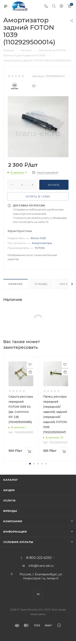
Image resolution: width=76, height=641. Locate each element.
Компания (12, 521)
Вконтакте (38, 594)
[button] (30, 463)
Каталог (10, 479)
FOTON (40, 248)
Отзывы (41, 284)
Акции (9, 490)
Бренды (10, 510)
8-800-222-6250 (39, 557)
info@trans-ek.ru (41, 566)
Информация (15, 531)
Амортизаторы (42, 243)
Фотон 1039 (38, 238)
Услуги (9, 500)
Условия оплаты (18, 542)
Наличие (15, 284)
